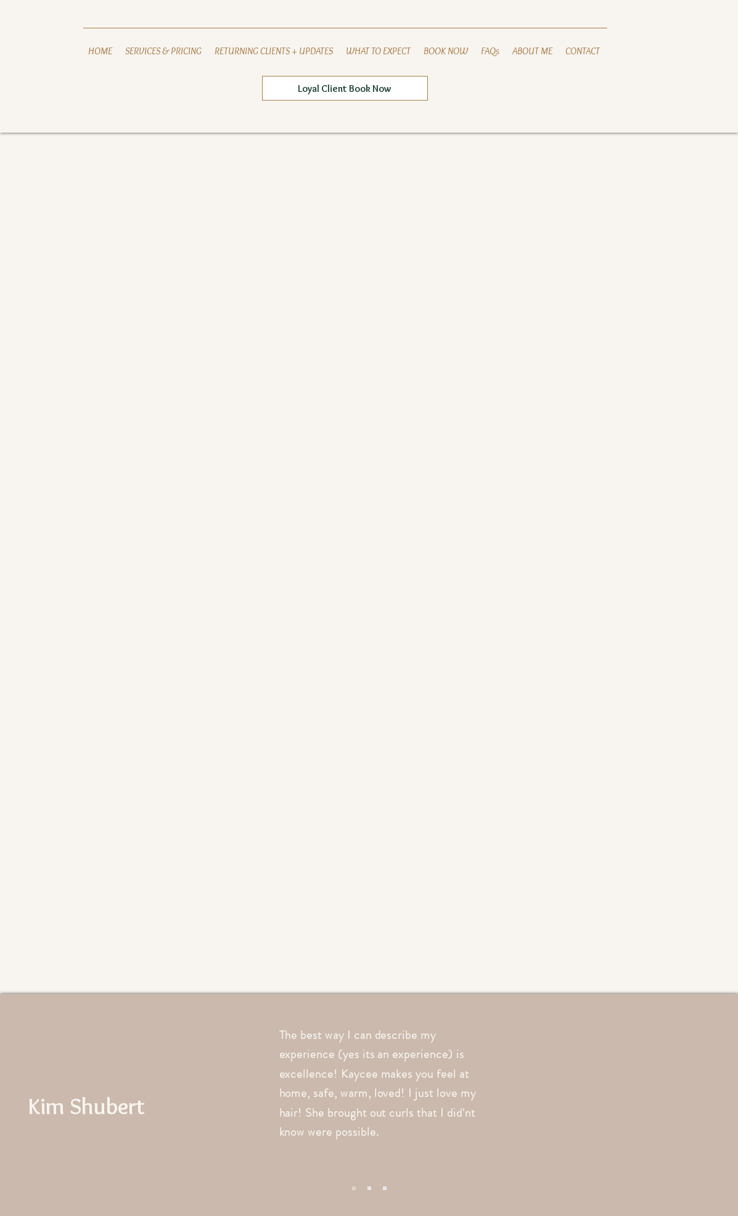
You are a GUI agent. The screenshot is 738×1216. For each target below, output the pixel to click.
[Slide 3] (385, 1188)
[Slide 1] (354, 1188)
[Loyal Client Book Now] (345, 88)
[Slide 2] (369, 1188)
